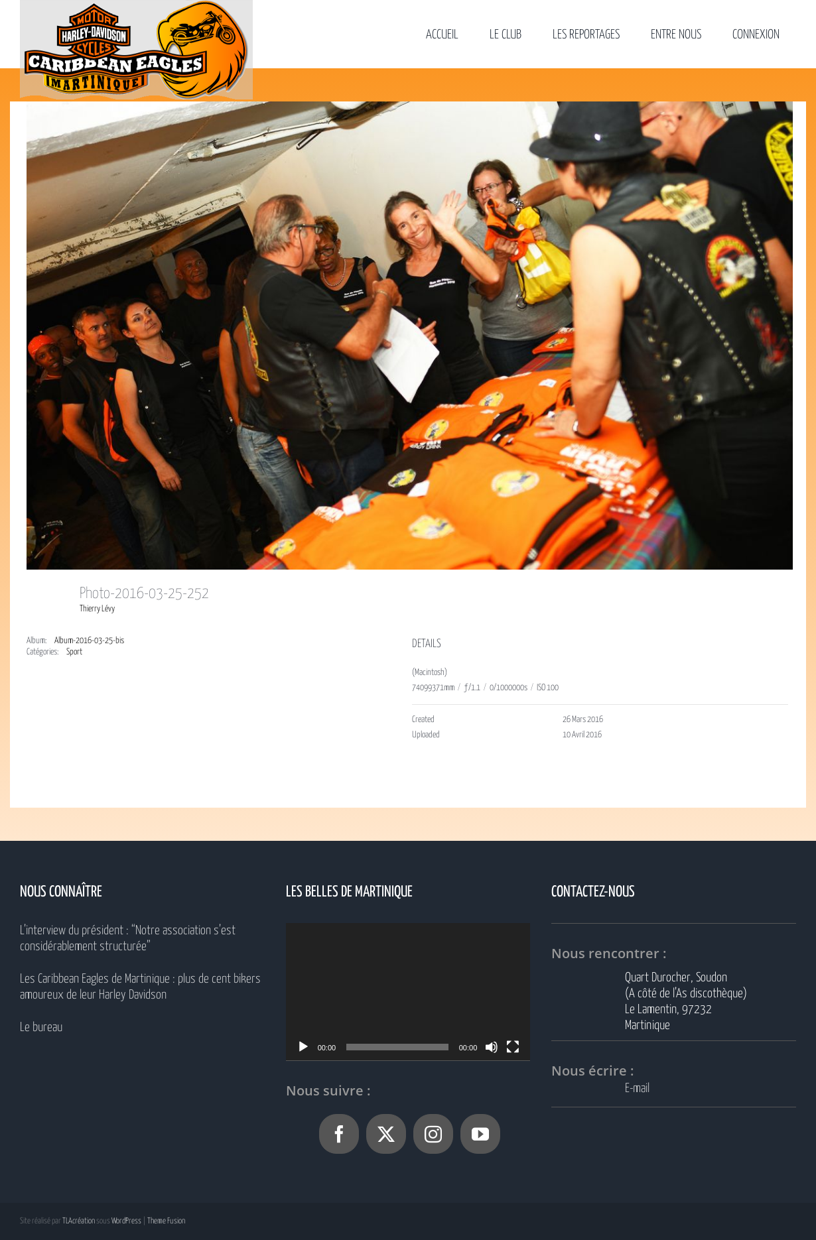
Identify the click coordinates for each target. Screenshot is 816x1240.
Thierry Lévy (97, 609)
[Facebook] (339, 1134)
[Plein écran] (512, 1047)
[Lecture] (303, 1047)
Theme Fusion (166, 1221)
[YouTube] (480, 1134)
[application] (408, 991)
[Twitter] (386, 1134)
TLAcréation (78, 1221)
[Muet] (491, 1047)
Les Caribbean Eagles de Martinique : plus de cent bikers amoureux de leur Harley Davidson (140, 987)
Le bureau (41, 1027)
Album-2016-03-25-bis (89, 641)
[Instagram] (433, 1134)
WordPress (126, 1221)
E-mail (637, 1088)
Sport (74, 652)
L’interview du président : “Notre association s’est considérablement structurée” (128, 938)
